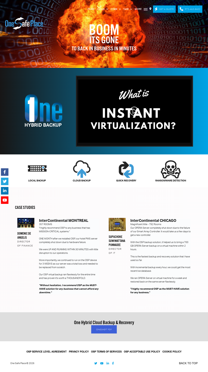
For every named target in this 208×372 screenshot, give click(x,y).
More (141, 9)
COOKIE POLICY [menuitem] (172, 351)
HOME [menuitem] (90, 9)
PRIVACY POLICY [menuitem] (79, 351)
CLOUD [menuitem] (101, 9)
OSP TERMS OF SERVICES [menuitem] (106, 351)
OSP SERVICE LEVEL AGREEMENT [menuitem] (46, 351)
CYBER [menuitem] (114, 9)
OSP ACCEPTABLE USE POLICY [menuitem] (142, 351)
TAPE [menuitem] (126, 9)
